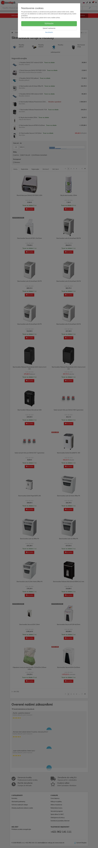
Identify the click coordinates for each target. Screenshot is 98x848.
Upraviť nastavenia (49, 28)
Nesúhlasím (49, 32)
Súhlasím (49, 24)
